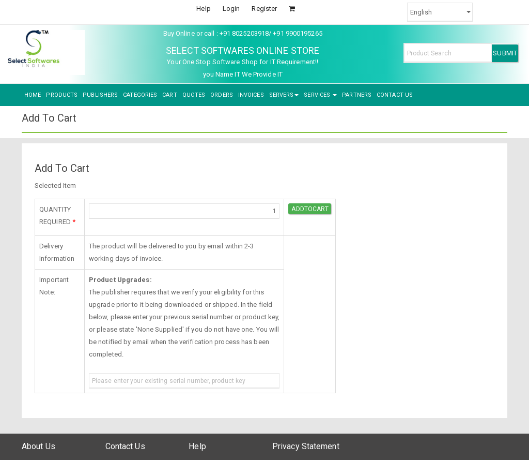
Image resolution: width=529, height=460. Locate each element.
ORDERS (221, 95)
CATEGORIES (140, 95)
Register (264, 8)
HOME (32, 95)
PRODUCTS (61, 95)
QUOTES (194, 95)
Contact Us (125, 446)
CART (169, 95)
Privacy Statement (305, 446)
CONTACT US (395, 95)
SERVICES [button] (320, 95)
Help (203, 8)
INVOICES (251, 95)
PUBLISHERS (100, 95)
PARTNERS (356, 95)
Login (231, 8)
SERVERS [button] (284, 95)
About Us (38, 446)
